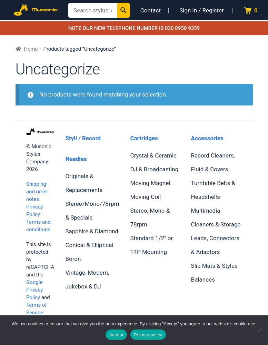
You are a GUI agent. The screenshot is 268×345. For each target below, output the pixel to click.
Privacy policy (148, 334)
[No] (259, 330)
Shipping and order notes (37, 191)
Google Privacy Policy (34, 290)
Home (31, 49)
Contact (150, 10)
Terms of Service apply (36, 312)
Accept (116, 334)
